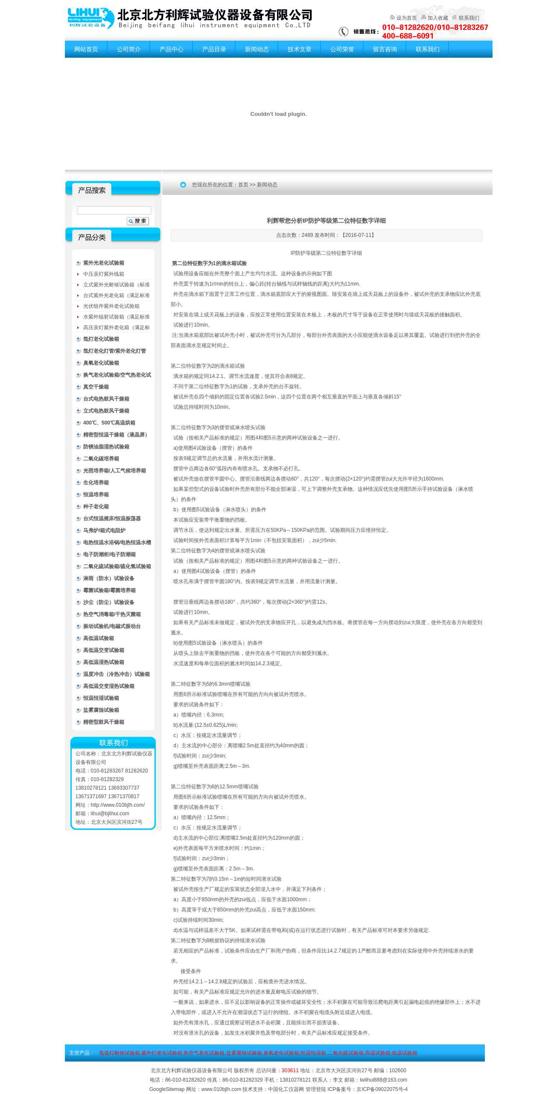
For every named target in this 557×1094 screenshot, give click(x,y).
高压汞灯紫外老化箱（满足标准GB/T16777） (116, 328)
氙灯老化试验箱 (101, 339)
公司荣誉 (342, 49)
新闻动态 (257, 49)
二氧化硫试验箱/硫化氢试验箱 (117, 566)
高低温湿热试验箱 (103, 662)
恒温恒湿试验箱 (101, 698)
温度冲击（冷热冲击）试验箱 (116, 674)
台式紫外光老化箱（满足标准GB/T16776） (116, 296)
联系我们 (469, 18)
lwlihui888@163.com (383, 1080)
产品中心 (172, 49)
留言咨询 (385, 49)
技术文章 (300, 49)
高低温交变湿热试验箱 (108, 686)
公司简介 (129, 49)
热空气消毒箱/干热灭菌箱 (112, 614)
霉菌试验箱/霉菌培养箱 (109, 590)
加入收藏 (438, 18)
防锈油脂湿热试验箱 (106, 447)
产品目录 (214, 49)
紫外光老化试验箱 (103, 263)
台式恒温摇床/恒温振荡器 (112, 519)
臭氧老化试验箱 (101, 363)
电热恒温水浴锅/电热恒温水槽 (117, 543)
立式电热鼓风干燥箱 (106, 411)
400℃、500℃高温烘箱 (109, 423)
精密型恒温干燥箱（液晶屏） (116, 435)
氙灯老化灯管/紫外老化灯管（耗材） (114, 352)
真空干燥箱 (96, 387)
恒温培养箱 (96, 495)
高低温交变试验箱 (103, 650)
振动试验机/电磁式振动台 (112, 626)
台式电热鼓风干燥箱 (106, 399)
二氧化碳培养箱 (101, 459)
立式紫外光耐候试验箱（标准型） (116, 286)
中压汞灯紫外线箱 (103, 274)
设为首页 (407, 18)
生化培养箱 (96, 483)
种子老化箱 (96, 507)
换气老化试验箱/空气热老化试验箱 (117, 376)
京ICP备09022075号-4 (382, 1089)
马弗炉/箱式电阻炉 (104, 531)
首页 (243, 185)
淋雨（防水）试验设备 (108, 578)
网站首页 (86, 49)
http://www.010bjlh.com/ (118, 805)
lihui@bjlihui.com (110, 814)
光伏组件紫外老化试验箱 (111, 306)
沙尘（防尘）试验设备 (108, 602)
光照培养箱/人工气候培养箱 (114, 471)
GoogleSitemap (167, 1089)
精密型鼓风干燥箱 (103, 722)
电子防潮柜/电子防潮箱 (109, 554)
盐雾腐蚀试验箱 (101, 710)
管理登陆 (316, 1089)
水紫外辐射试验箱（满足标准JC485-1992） (116, 318)
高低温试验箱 (98, 638)
